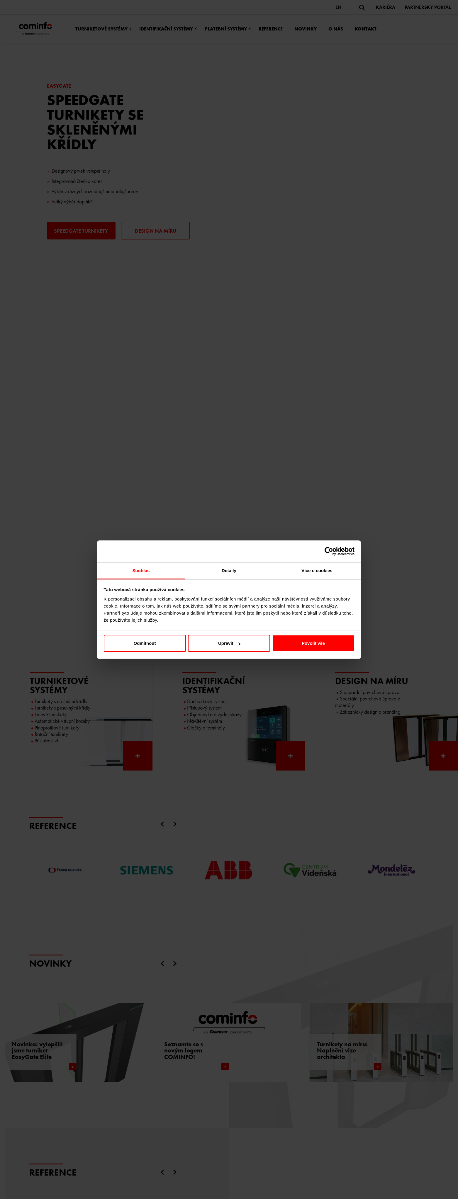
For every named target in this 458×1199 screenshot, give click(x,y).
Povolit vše (313, 643)
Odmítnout (145, 643)
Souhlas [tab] (141, 570)
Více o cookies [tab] (317, 570)
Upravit (229, 643)
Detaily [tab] (229, 570)
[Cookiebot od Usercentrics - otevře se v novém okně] (328, 551)
